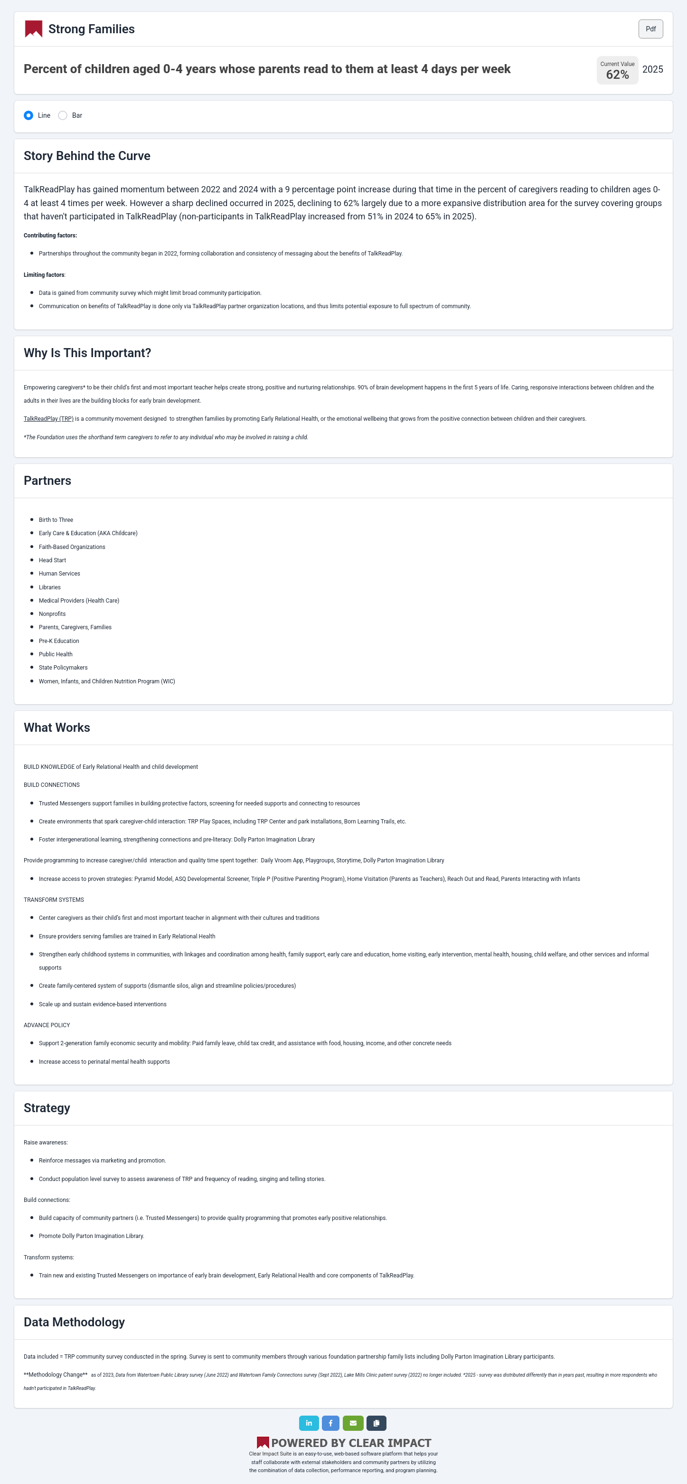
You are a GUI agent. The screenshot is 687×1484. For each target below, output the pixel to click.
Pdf (651, 29)
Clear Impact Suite (270, 1454)
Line (44, 115)
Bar (77, 115)
